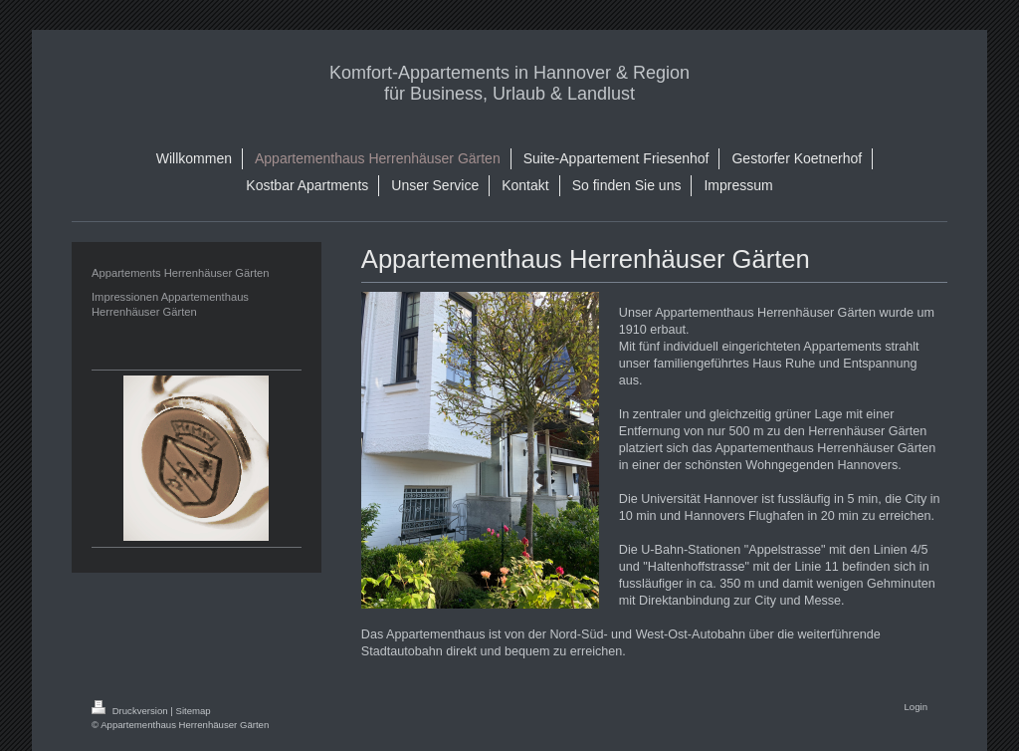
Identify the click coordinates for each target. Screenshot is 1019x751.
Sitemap (192, 710)
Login (916, 706)
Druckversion (131, 710)
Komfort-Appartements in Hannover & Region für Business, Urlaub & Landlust (509, 83)
